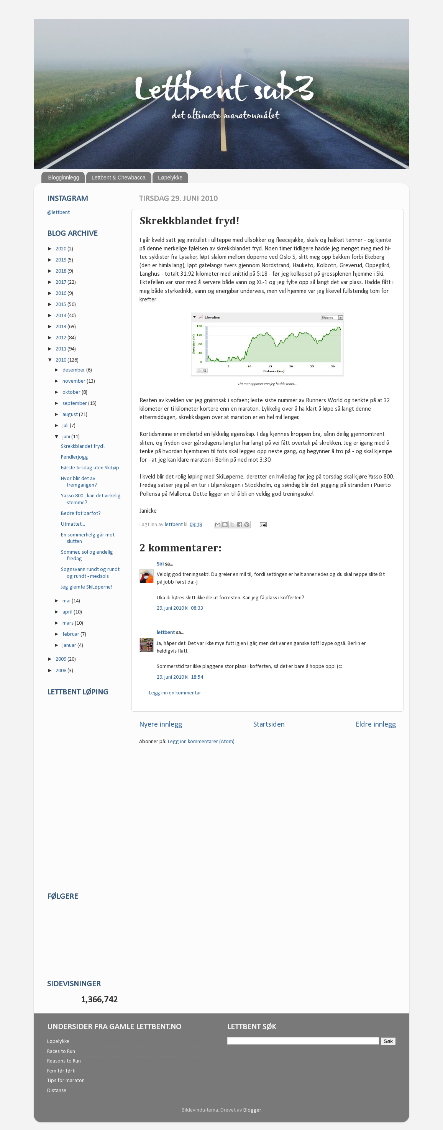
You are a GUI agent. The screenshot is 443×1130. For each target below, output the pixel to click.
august (70, 415)
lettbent (174, 525)
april (68, 612)
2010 (61, 360)
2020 (61, 249)
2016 (61, 293)
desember (74, 370)
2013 (61, 327)
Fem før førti (61, 1071)
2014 (61, 316)
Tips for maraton (66, 1081)
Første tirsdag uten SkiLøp (90, 468)
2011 (61, 349)
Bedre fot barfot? (81, 513)
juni (66, 437)
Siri (160, 564)
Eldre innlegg (376, 725)
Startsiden (269, 725)
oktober (72, 392)
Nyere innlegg (160, 725)
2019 (61, 260)
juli (66, 426)
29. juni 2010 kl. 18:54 (180, 677)
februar (71, 634)
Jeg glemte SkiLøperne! (87, 587)
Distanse (56, 1091)
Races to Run (61, 1051)
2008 (61, 671)
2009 (61, 659)
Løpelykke (170, 177)
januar (69, 645)
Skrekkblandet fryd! (83, 446)
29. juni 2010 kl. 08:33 (180, 608)
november (74, 381)
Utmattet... (73, 524)
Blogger (252, 1110)
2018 (61, 271)
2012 (61, 338)
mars (68, 623)
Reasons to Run (64, 1061)
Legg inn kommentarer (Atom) (201, 742)
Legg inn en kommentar (175, 693)
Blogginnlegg (63, 177)
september (75, 403)
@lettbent (58, 212)
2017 (61, 282)
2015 (61, 305)
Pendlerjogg (74, 457)
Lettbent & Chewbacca (119, 177)
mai (67, 601)
